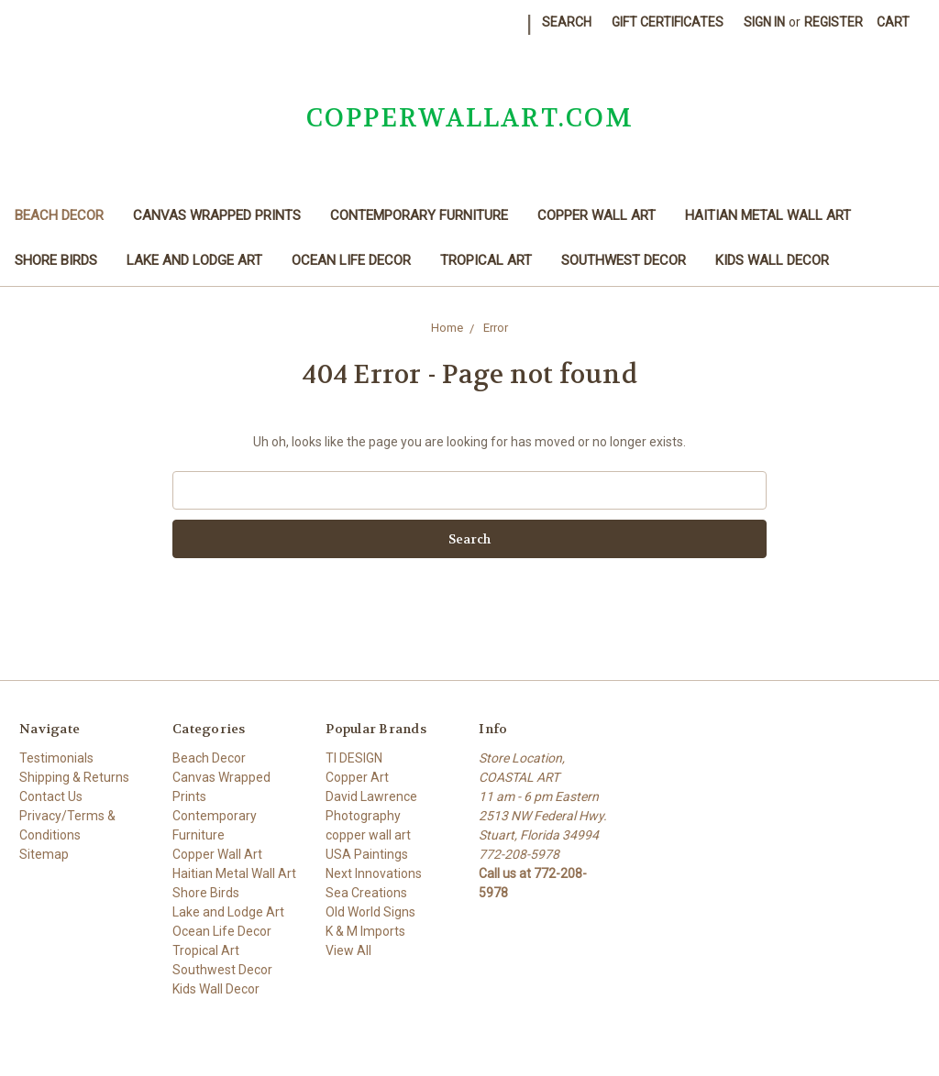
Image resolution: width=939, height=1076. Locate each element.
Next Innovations (374, 873)
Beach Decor (59, 215)
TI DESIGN (354, 758)
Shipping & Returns (74, 777)
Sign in (764, 22)
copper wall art (368, 835)
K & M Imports (365, 931)
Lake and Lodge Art (194, 260)
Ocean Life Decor (351, 260)
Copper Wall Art (596, 215)
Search (566, 22)
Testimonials (56, 758)
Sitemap (44, 854)
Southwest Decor (623, 260)
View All (348, 950)
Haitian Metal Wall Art (768, 215)
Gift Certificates (668, 22)
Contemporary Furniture (419, 215)
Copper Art (357, 777)
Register (833, 22)
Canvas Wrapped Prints (217, 215)
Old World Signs (370, 912)
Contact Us (51, 796)
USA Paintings (367, 854)
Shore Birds (56, 260)
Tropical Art (486, 260)
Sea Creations (366, 892)
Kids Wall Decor (772, 260)
